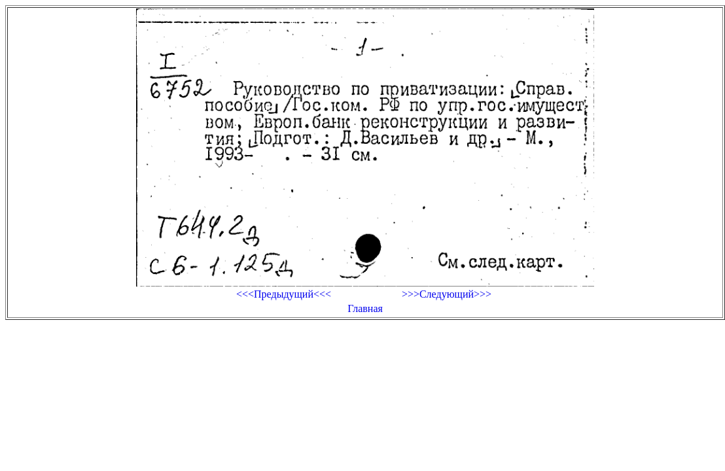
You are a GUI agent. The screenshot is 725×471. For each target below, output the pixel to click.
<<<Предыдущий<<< (283, 294)
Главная (365, 308)
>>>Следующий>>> (446, 294)
